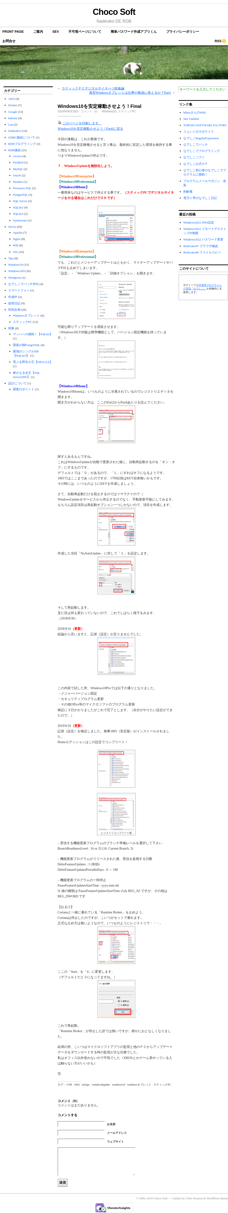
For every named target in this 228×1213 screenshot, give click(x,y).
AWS (11, 99)
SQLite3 (18, 214)
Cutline (176, 1198)
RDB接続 (14, 150)
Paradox (18, 181)
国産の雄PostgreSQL (26, 345)
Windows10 (15, 264)
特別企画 (14, 309)
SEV (55, 31)
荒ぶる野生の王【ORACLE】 (33, 362)
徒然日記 (14, 303)
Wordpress (14, 277)
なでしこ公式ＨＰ (195, 164)
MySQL (18, 169)
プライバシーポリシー (182, 31)
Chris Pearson (194, 1198)
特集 (11, 328)
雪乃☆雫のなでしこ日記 (200, 198)
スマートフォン (19, 290)
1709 (69, 1084)
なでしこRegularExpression (201, 138)
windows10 (118, 1084)
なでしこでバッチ (195, 144)
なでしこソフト (194, 157)
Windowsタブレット (26, 315)
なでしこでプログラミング (201, 151)
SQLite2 (18, 207)
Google (12, 112)
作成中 (12, 297)
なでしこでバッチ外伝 (23, 284)
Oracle (17, 175)
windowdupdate (101, 1084)
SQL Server (20, 201)
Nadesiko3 (14, 131)
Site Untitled (191, 119)
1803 (77, 1084)
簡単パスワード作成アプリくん (134, 31)
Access (17, 156)
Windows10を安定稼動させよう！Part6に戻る (90, 128)
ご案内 (38, 31)
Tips (11, 258)
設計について (17, 383)
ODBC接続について (21, 137)
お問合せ (9, 41)
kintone (12, 118)
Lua (10, 124)
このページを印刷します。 (82, 123)
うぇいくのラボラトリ (198, 131)
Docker (12, 105)
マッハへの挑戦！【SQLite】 (32, 334)
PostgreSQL (20, 194)
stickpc (86, 1084)
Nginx (17, 239)
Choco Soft (114, 12)
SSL (15, 252)
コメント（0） (90, 111)
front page (13, 31)
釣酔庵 (188, 191)
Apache (17, 232)
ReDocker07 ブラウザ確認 (200, 246)
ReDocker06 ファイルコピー (202, 252)
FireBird (18, 162)
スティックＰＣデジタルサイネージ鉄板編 (93, 88)
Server (12, 226)
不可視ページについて (84, 31)
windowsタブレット (139, 1084)
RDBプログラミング (22, 144)
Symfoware (20, 220)
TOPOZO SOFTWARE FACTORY (205, 125)
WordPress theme (217, 1198)
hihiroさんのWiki (194, 112)
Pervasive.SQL (22, 188)
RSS (218, 41)
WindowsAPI (16, 271)
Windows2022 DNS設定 (198, 222)
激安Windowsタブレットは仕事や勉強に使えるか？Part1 (130, 92)
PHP (15, 245)
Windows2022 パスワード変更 (203, 239)
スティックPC (22, 322)
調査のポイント (23, 389)
